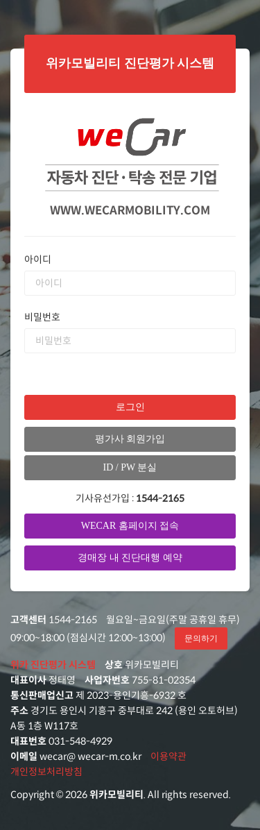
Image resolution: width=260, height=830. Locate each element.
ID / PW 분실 (130, 467)
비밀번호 (42, 317)
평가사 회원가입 (130, 439)
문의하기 (201, 638)
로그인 (130, 407)
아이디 (37, 259)
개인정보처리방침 (46, 771)
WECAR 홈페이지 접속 (130, 525)
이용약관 (168, 756)
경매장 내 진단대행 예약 (130, 557)
